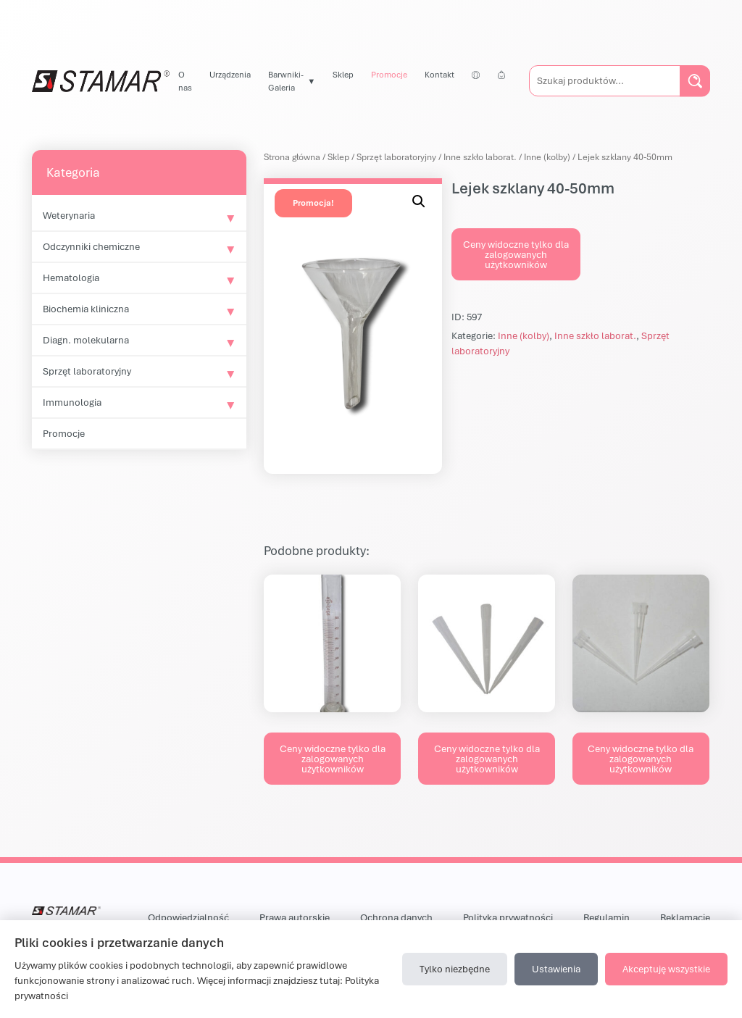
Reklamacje (685, 917)
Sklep (343, 74)
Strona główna (292, 157)
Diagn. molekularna (86, 339)
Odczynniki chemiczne (91, 246)
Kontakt (439, 74)
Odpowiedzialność (188, 917)
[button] (419, 201)
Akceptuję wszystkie (666, 968)
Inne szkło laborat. (480, 157)
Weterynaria (69, 215)
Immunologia (72, 402)
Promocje (389, 74)
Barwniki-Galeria (286, 81)
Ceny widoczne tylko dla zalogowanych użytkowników (516, 254)
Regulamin (606, 917)
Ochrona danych (396, 917)
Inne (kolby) (547, 157)
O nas (185, 81)
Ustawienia (556, 968)
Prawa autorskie (294, 917)
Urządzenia (230, 74)
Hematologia (71, 277)
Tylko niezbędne (455, 968)
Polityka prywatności (508, 917)
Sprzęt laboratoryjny (87, 370)
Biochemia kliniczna (86, 308)
